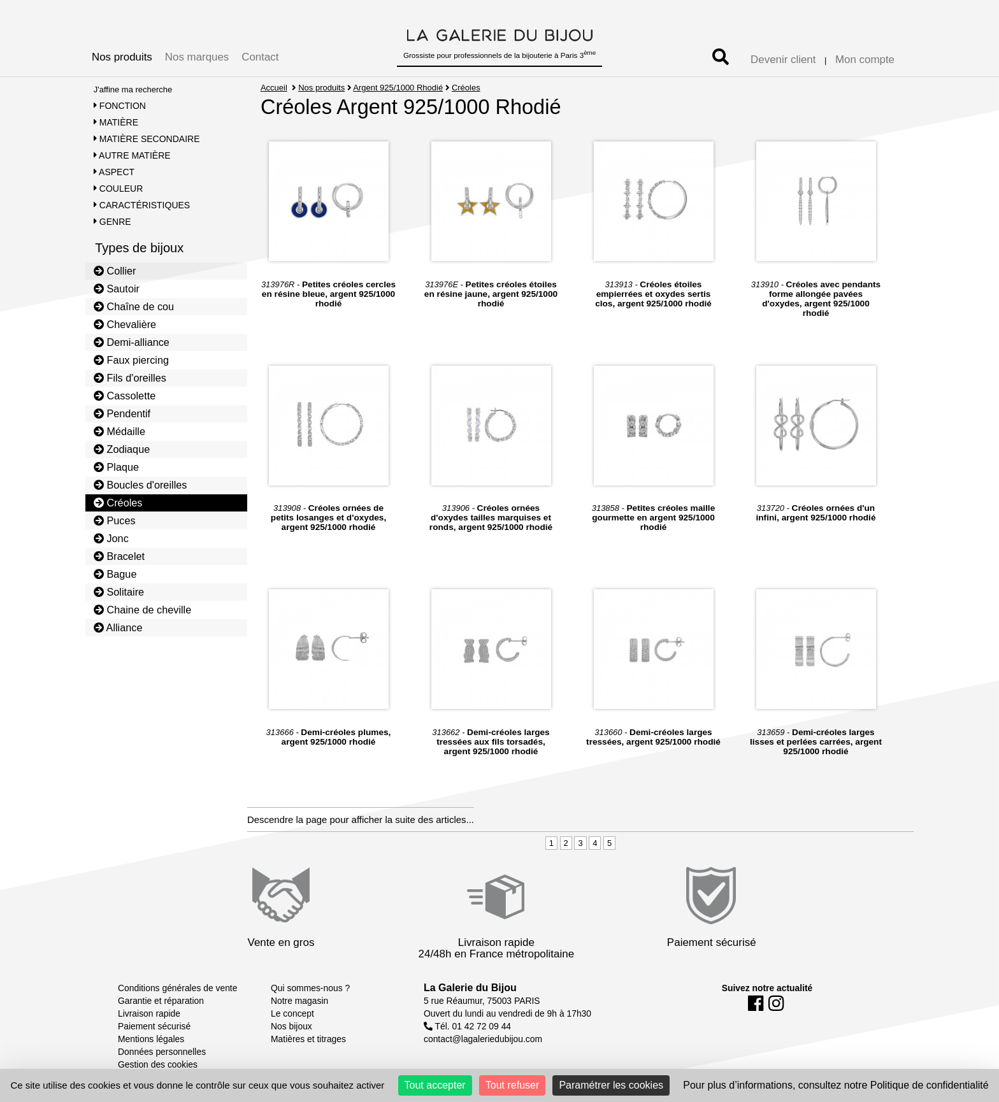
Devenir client (783, 60)
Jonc (111, 538)
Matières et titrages (308, 1039)
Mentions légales (151, 1039)
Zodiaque (122, 449)
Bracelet (119, 556)
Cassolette (125, 395)
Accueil (274, 87)
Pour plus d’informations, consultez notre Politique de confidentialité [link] (835, 1085)
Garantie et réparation (161, 1001)
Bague (115, 574)
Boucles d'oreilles (140, 484)
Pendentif (122, 413)
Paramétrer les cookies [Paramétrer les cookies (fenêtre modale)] (611, 1085)
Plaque (116, 467)
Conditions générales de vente (177, 988)
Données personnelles (162, 1052)
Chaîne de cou (134, 306)
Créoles (118, 502)
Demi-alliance (131, 342)
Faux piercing (131, 360)
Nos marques (197, 57)
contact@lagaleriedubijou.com (483, 1039)
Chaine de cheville (143, 609)
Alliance (118, 627)
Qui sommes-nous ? (310, 988)
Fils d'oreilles (130, 377)
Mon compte (865, 60)
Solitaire (119, 592)
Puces (115, 520)
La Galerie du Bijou (470, 987)
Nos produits (122, 57)
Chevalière (125, 324)
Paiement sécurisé (154, 1026)
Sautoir (117, 288)
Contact (259, 57)
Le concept (292, 1013)
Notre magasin (299, 1001)
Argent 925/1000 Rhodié (398, 87)
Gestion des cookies (158, 1064)
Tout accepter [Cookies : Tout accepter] (435, 1085)
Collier (115, 270)
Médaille (119, 431)
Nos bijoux (291, 1026)
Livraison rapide (149, 1013)
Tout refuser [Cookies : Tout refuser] (512, 1085)
